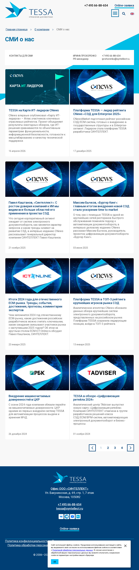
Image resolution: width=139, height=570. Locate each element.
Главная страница (16, 29)
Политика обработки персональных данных (37, 545)
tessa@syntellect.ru (69, 508)
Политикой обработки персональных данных (72, 550)
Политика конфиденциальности (27, 541)
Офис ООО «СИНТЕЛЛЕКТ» (69, 488)
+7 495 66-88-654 (69, 504)
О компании (42, 29)
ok (54, 561)
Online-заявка (124, 5)
